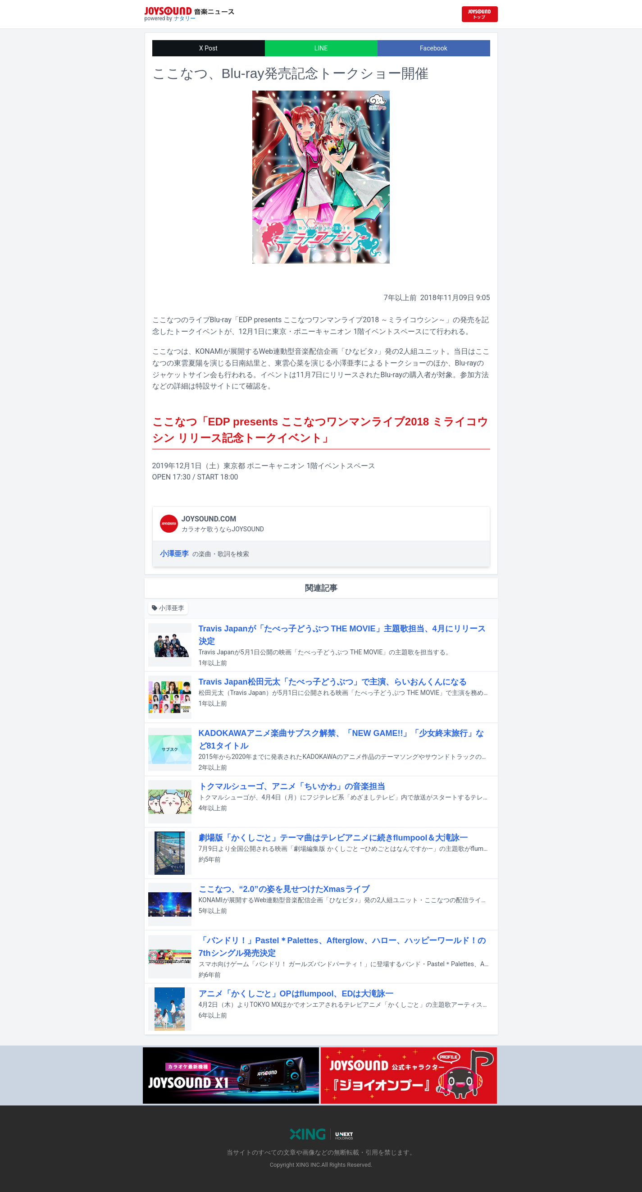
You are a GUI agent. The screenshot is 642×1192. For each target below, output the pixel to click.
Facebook (433, 48)
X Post (208, 48)
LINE (321, 48)
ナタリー (185, 18)
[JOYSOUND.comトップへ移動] (480, 14)
